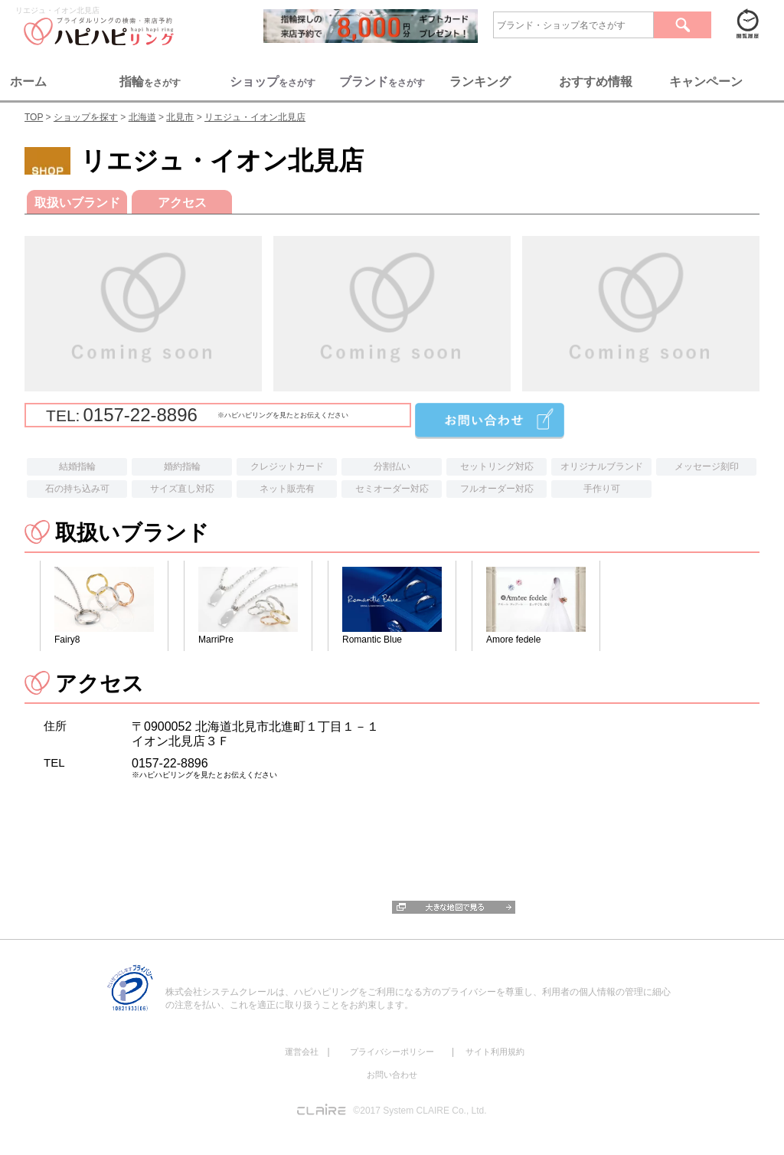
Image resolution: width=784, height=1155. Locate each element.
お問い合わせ (392, 1074)
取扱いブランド (77, 202)
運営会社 (301, 1051)
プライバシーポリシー (392, 1051)
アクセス (182, 202)
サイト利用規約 (495, 1051)
